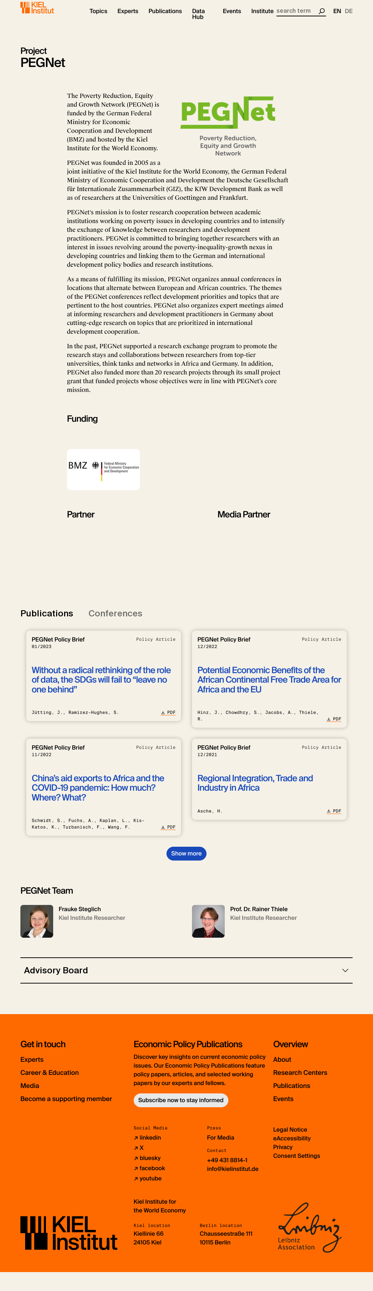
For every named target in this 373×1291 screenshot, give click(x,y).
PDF (168, 718)
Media (33, 1091)
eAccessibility (292, 1157)
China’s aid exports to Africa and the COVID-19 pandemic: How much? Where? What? (98, 794)
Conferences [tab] (115, 619)
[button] (98, 18)
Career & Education (59, 1078)
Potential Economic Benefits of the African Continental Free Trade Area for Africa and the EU (269, 686)
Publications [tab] (46, 619)
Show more (186, 859)
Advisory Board (56, 976)
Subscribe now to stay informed (181, 1106)
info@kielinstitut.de (233, 1188)
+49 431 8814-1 (227, 1179)
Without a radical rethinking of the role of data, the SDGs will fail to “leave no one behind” (101, 686)
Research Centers (309, 1078)
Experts (36, 1064)
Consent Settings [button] (296, 1175)
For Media (220, 1156)
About (285, 1064)
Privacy (282, 1166)
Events (287, 1104)
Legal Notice (290, 1148)
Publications (298, 1091)
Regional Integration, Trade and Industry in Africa (255, 789)
